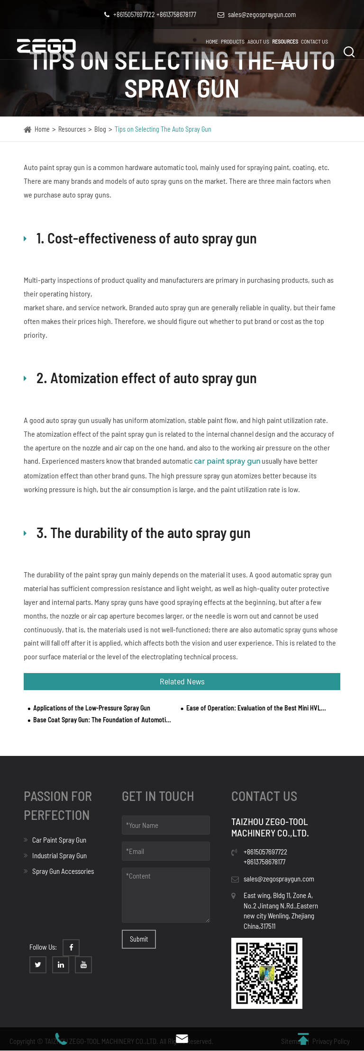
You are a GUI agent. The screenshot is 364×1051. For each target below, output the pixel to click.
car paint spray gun (227, 462)
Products (233, 41)
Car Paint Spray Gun (55, 839)
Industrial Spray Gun (55, 855)
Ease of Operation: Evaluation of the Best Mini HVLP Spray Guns (256, 707)
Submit (139, 939)
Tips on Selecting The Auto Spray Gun (163, 129)
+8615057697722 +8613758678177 (150, 14)
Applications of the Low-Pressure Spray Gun (91, 707)
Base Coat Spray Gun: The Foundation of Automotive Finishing (103, 719)
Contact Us (314, 41)
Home (212, 41)
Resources (285, 41)
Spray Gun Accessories (59, 871)
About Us (258, 41)
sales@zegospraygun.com (279, 878)
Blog (100, 129)
